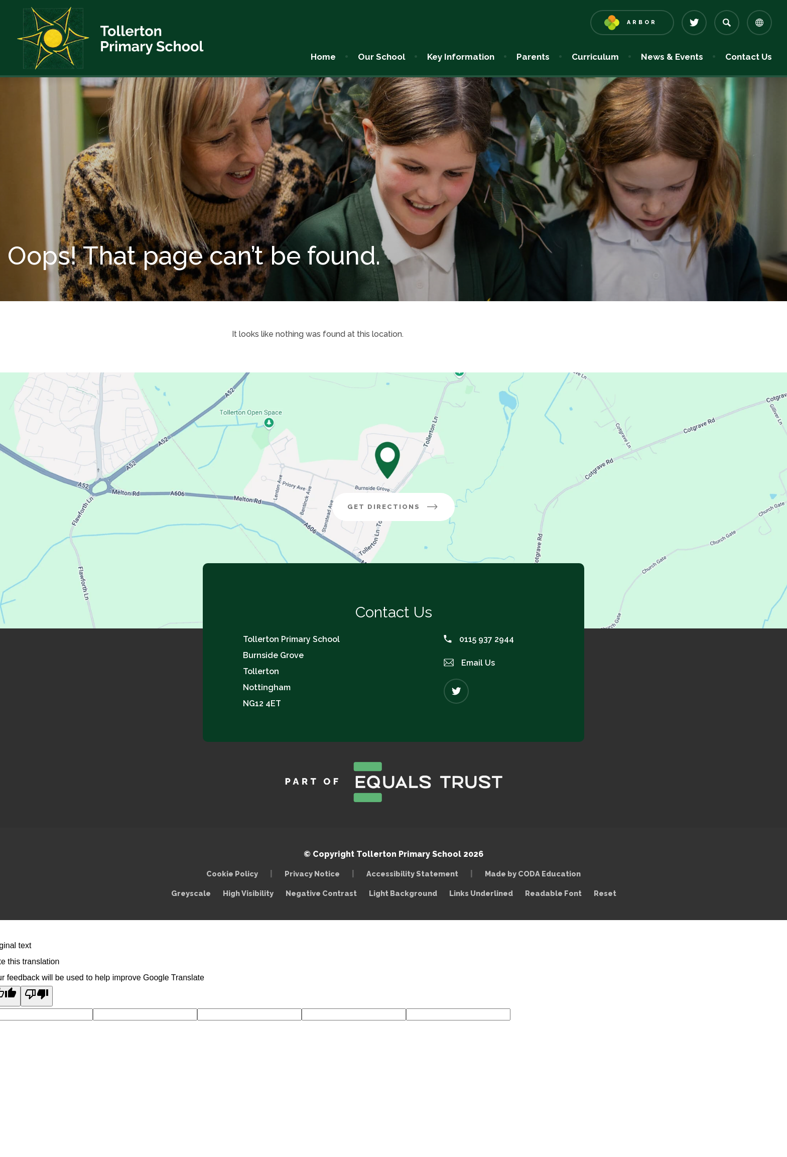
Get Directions (401, 510)
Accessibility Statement (412, 873)
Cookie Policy (232, 873)
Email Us (469, 663)
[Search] (726, 22)
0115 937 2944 (479, 639)
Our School (381, 57)
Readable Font (553, 893)
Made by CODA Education (535, 873)
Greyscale (191, 893)
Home (323, 57)
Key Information (460, 57)
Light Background (403, 893)
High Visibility (248, 893)
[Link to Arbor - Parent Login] (632, 22)
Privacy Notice (312, 873)
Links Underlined (481, 893)
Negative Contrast (321, 893)
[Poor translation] (37, 996)
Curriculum (595, 57)
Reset (605, 893)
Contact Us (748, 57)
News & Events (672, 57)
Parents (533, 57)
